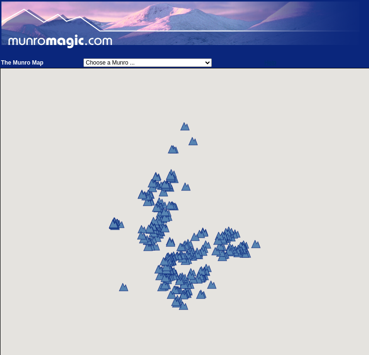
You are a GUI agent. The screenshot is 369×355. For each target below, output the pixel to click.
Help (271, 62)
